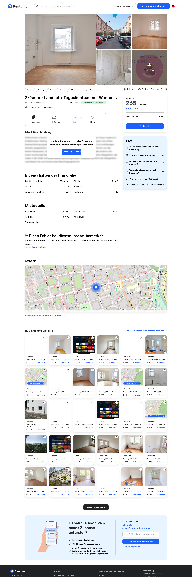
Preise (57, 571)
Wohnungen (41, 90)
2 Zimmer (63, 90)
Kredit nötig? (132, 108)
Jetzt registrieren (71, 151)
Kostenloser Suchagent (153, 6)
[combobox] (73, 6)
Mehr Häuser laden (96, 507)
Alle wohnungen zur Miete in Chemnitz (45, 315)
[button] (104, 103)
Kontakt (145, 126)
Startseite (30, 90)
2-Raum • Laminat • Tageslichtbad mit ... (85, 90)
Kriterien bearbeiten (131, 547)
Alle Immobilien (124, 6)
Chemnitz (53, 90)
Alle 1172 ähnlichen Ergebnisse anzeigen (146, 330)
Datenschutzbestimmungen (111, 571)
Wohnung (64, 181)
